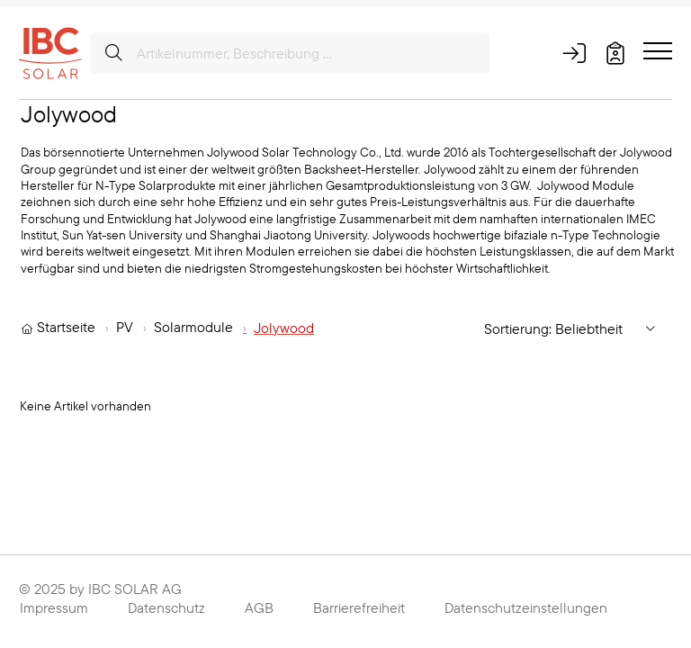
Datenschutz (166, 607)
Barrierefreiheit (359, 607)
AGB (259, 607)
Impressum (54, 607)
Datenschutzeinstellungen (525, 607)
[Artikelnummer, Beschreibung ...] (290, 53)
